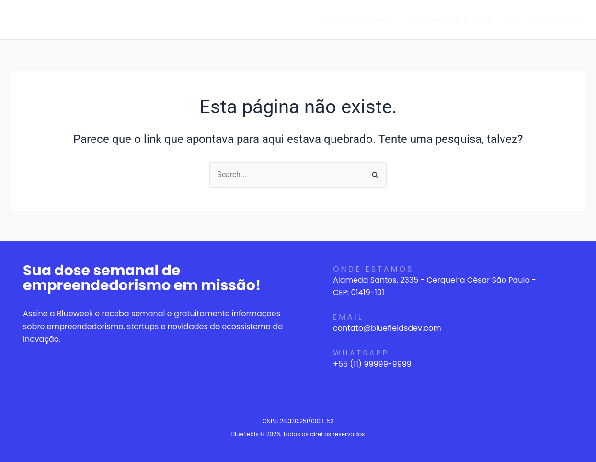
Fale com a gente (554, 19)
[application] (397, 19)
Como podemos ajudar (363, 19)
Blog (511, 19)
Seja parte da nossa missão (453, 19)
